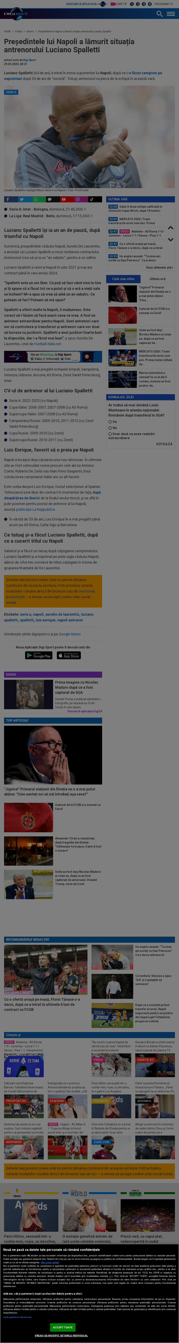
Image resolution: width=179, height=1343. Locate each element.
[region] (89, 1293)
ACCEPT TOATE (62, 1327)
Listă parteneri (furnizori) (17, 1317)
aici (111, 1276)
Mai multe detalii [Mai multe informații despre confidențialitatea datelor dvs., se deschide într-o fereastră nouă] (50, 1262)
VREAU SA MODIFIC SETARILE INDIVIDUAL (61, 1335)
